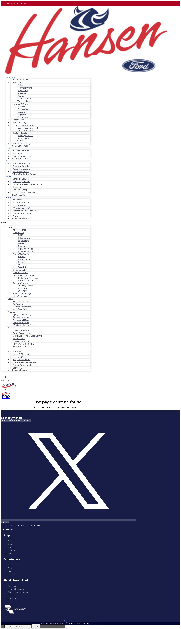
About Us (10, 197)
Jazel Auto (94, 623)
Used (8, 148)
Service (9, 176)
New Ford (10, 77)
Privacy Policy (68, 620)
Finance (9, 161)
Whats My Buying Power (24, 174)
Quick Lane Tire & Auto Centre (27, 184)
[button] (46, 223)
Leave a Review (19, 218)
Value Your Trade (20, 146)
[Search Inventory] (17, 626)
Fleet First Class (20, 195)
